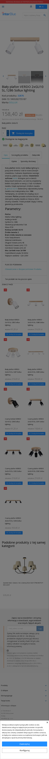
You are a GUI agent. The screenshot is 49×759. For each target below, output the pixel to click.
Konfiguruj (24, 750)
